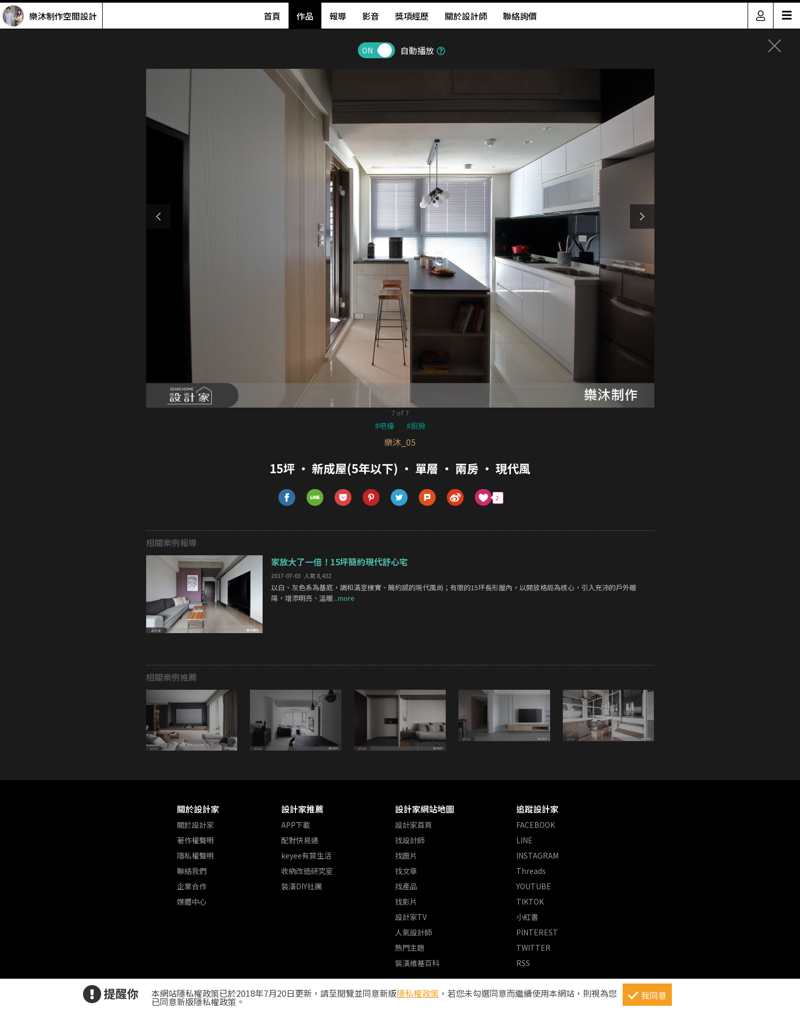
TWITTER (533, 947)
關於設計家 (198, 808)
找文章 (406, 870)
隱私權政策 (418, 993)
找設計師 (410, 840)
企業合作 (191, 886)
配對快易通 (299, 840)
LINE (524, 840)
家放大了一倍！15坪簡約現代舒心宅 (339, 561)
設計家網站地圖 (424, 808)
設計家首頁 (413, 824)
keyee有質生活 (306, 855)
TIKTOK (530, 901)
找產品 (406, 886)
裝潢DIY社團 (301, 886)
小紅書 (527, 917)
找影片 (406, 901)
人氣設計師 (413, 932)
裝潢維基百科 (417, 963)
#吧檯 (384, 425)
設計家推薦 (302, 808)
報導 (337, 16)
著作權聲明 (195, 840)
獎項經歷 (412, 16)
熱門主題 (410, 947)
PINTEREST (537, 932)
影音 (370, 16)
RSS (523, 963)
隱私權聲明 (195, 855)
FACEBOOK (535, 824)
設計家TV (411, 917)
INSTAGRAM (537, 855)
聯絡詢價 (520, 16)
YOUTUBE (533, 886)
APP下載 (295, 824)
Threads (531, 870)
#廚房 (416, 425)
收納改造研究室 (307, 870)
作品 (304, 16)
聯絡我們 (191, 870)
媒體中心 (191, 901)
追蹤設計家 (537, 808)
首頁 (272, 16)
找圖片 (406, 855)
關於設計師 (466, 16)
